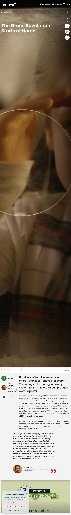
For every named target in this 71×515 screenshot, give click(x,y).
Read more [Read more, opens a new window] (16, 503)
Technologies (45, 4)
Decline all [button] (21, 506)
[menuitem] (57, 4)
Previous (66, 389)
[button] (15, 510)
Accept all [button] (9, 506)
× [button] (27, 493)
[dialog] (15, 502)
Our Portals (57, 4)
